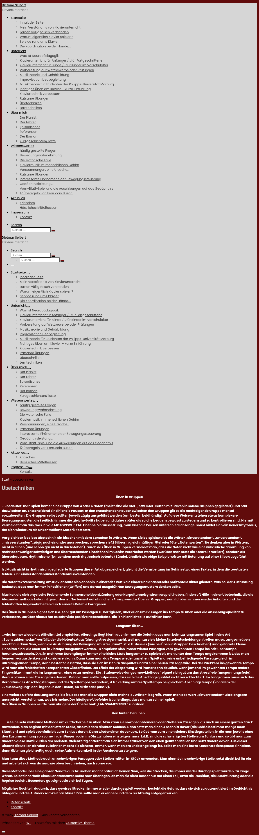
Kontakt (17, 807)
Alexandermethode (18, 599)
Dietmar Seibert (26, 815)
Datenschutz (21, 802)
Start (5, 479)
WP (28, 823)
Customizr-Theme (80, 823)
